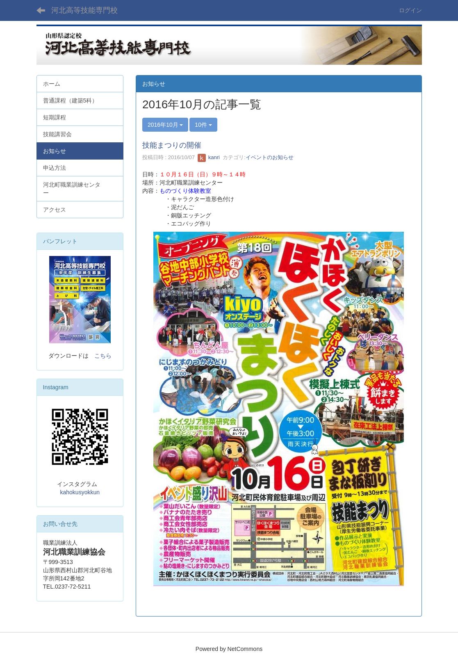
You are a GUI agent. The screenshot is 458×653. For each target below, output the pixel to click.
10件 (203, 124)
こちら (103, 355)
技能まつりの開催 (171, 145)
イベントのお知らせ (270, 157)
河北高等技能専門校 (84, 10)
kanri (209, 157)
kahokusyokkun (80, 492)
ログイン (410, 10)
